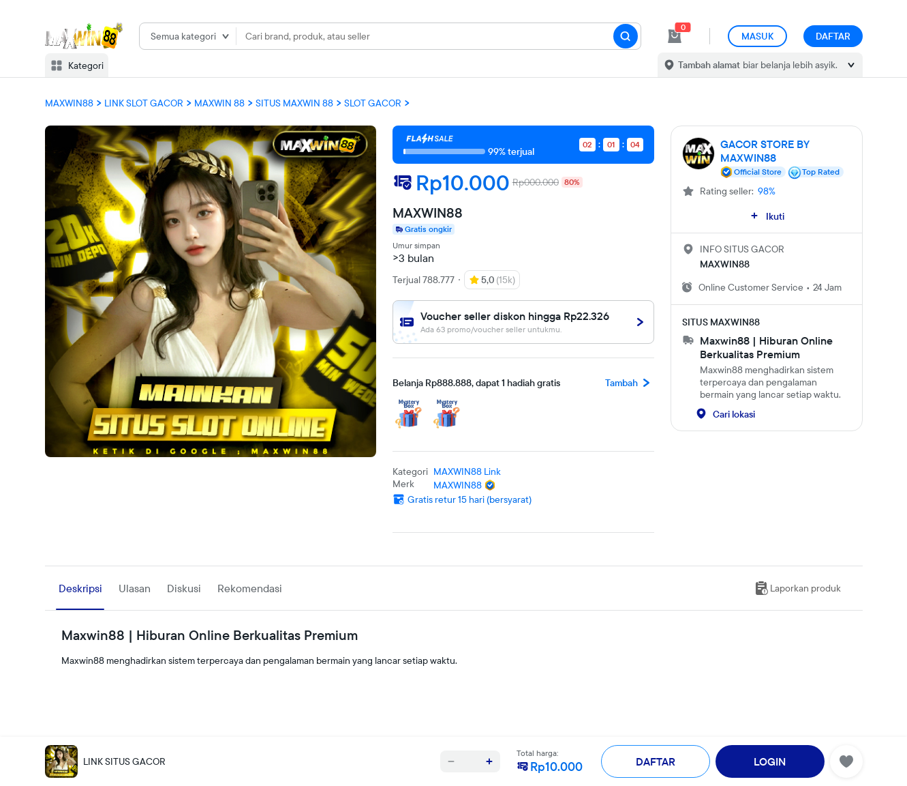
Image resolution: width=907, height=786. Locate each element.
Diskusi (184, 588)
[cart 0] (674, 36)
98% (766, 191)
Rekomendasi (249, 588)
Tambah (629, 383)
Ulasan (135, 588)
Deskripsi (80, 588)
